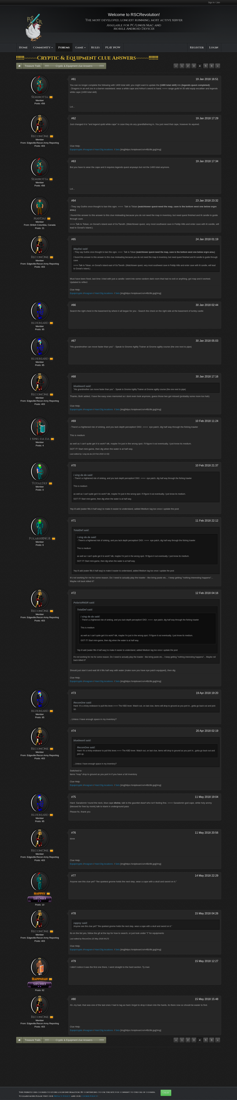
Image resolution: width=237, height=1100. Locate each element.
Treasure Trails (33, 66)
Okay (166, 1092)
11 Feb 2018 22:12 (206, 520)
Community (43, 47)
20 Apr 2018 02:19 (207, 730)
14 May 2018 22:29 (206, 875)
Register (197, 47)
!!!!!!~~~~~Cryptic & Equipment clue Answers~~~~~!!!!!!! (74, 66)
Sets (117, 149)
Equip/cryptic (76, 149)
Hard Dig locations (103, 149)
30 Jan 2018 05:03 (207, 340)
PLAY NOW (112, 47)
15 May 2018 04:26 (206, 913)
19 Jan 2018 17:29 (207, 118)
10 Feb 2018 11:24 (206, 421)
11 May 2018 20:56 (206, 832)
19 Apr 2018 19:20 (207, 693)
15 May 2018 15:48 (206, 999)
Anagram (88, 149)
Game (80, 47)
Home (23, 47)
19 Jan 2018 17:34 (207, 161)
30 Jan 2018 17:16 (207, 376)
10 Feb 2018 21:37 (206, 465)
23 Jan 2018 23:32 (207, 200)
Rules (95, 47)
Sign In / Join (214, 2)
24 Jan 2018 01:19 (207, 239)
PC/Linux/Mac (142, 25)
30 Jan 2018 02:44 (207, 305)
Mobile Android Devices (134, 29)
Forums (64, 47)
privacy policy (62, 1096)
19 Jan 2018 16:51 (207, 79)
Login (213, 47)
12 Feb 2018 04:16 (206, 593)
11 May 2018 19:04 (206, 796)
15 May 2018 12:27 (206, 961)
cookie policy (89, 1096)
